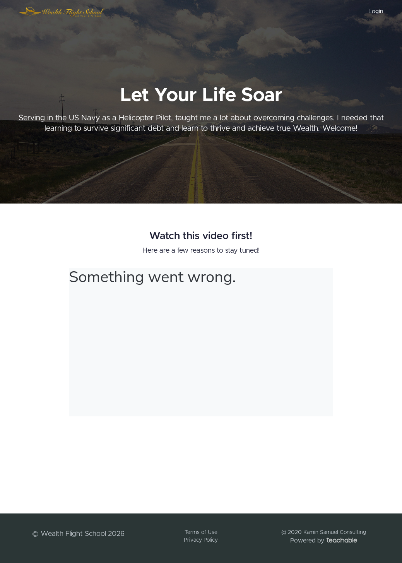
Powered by (323, 540)
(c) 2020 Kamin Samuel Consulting (323, 532)
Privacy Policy (201, 540)
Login (375, 11)
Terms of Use (201, 532)
